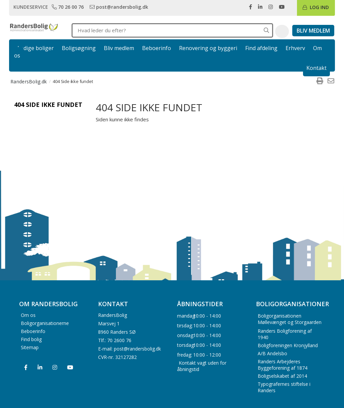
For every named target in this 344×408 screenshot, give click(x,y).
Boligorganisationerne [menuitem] (45, 323)
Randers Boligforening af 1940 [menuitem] (285, 334)
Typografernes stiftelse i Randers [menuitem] (284, 387)
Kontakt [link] (316, 68)
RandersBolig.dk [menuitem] (28, 81)
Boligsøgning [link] (79, 48)
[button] (282, 31)
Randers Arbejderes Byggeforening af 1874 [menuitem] (282, 364)
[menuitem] (320, 81)
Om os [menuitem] (28, 315)
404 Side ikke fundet (48, 104)
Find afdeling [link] (261, 48)
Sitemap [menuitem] (30, 347)
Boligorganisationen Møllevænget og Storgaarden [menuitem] (289, 319)
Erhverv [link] (295, 48)
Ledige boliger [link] (35, 48)
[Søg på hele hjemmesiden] (266, 30)
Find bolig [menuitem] (31, 339)
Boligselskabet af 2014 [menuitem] (282, 376)
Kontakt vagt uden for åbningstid (201, 366)
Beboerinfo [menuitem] (33, 331)
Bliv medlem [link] (119, 48)
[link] (68, 6)
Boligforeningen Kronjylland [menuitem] (288, 345)
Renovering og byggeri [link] (208, 48)
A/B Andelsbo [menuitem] (272, 353)
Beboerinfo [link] (156, 48)
